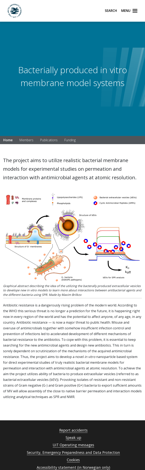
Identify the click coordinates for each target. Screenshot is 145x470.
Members (26, 140)
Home (8, 140)
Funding (70, 140)
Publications (49, 140)
